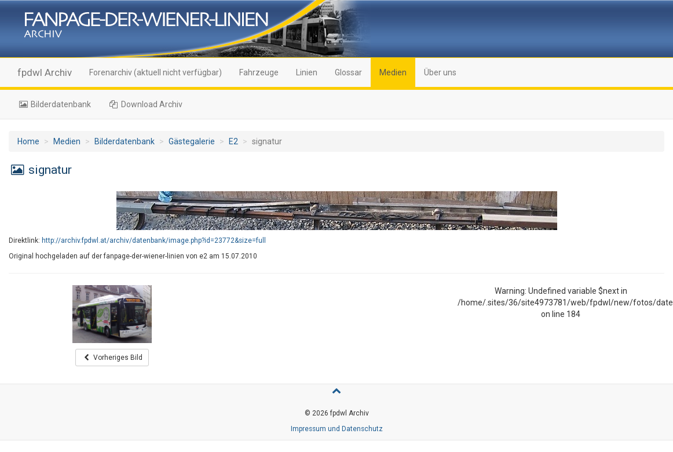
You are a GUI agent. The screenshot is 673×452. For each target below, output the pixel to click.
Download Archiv (145, 104)
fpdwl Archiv (44, 72)
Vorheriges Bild (112, 357)
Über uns (440, 72)
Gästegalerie (192, 141)
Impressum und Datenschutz (337, 429)
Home (28, 141)
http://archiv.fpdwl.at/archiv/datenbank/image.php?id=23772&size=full (154, 240)
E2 (233, 141)
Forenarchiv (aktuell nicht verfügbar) (155, 72)
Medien (393, 72)
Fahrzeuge (259, 72)
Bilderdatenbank (54, 104)
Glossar (348, 72)
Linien (306, 72)
